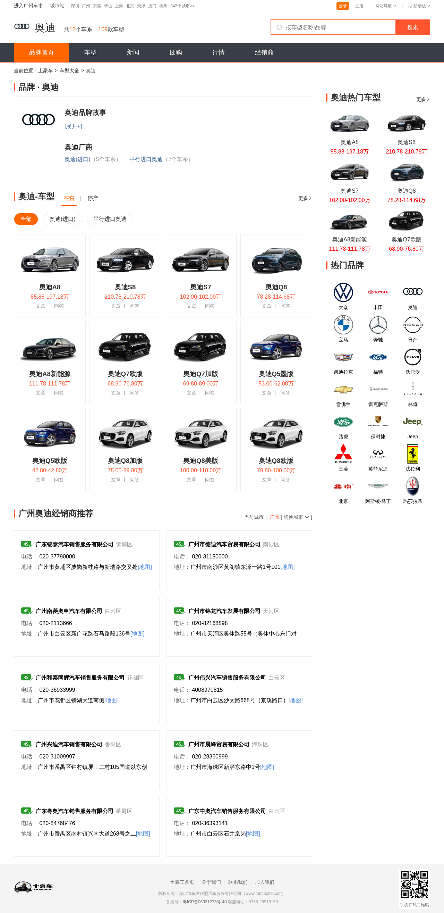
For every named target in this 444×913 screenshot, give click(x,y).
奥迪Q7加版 (200, 373)
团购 (176, 52)
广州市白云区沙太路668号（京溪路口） (246, 700)
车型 (90, 52)
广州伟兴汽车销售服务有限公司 (227, 678)
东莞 (97, 5)
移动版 (419, 5)
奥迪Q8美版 (200, 460)
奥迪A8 (50, 287)
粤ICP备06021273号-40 (205, 901)
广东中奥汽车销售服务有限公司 (227, 811)
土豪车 (45, 70)
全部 (26, 219)
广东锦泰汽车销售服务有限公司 (74, 544)
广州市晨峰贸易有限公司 (218, 744)
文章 (40, 306)
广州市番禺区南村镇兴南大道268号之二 (94, 834)
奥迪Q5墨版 (276, 373)
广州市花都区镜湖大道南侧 (78, 700)
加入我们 (264, 882)
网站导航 (385, 5)
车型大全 (69, 70)
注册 (359, 5)
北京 (130, 5)
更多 (305, 198)
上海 (119, 5)
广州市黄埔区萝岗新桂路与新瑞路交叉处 (95, 567)
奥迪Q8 (276, 287)
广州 (86, 5)
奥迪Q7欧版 (125, 373)
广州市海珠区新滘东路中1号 (232, 767)
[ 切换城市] (291, 517)
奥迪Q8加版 (125, 460)
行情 (218, 52)
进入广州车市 (28, 5)
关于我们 (211, 882)
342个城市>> (182, 5)
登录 (343, 5)
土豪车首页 (182, 882)
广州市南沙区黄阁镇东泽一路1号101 (242, 567)
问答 (59, 306)
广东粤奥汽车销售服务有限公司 (74, 811)
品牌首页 (41, 52)
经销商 (264, 52)
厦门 (152, 5)
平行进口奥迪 (161, 159)
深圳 (75, 5)
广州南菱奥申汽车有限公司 (69, 611)
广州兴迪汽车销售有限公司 (69, 744)
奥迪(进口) (93, 159)
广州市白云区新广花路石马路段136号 (91, 634)
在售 (69, 198)
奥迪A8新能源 (49, 373)
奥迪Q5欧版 (49, 460)
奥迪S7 (200, 287)
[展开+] (73, 126)
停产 (93, 198)
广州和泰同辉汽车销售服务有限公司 (80, 678)
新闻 (133, 52)
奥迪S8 (125, 287)
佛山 (108, 5)
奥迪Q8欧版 (276, 460)
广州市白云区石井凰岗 (225, 834)
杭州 (163, 5)
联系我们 (238, 882)
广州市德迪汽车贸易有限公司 (224, 544)
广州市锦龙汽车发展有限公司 (224, 611)
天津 (141, 5)
